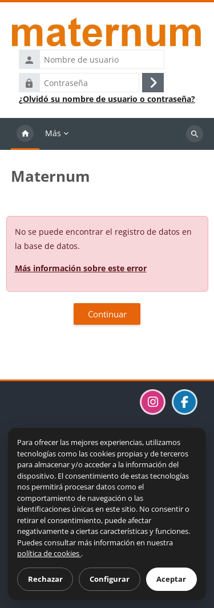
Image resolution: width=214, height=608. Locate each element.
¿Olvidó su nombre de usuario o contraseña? (107, 99)
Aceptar (171, 579)
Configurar (110, 579)
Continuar (107, 314)
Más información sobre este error (81, 268)
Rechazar (45, 579)
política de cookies (49, 553)
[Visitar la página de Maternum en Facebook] (184, 402)
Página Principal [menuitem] (25, 134)
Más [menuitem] (53, 133)
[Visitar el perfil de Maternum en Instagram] (152, 402)
